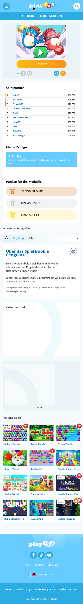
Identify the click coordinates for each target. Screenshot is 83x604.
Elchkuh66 (18, 104)
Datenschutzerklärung (17, 589)
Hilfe (28, 564)
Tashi (15, 113)
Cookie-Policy (41, 589)
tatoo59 (16, 122)
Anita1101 (18, 131)
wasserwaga (19, 135)
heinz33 (16, 95)
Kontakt (39, 564)
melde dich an (46, 159)
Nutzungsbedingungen (65, 589)
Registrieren (51, 16)
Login (27, 16)
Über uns (53, 564)
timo (15, 126)
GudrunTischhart (21, 108)
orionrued (17, 99)
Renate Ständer (20, 117)
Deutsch (39, 575)
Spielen (42, 64)
